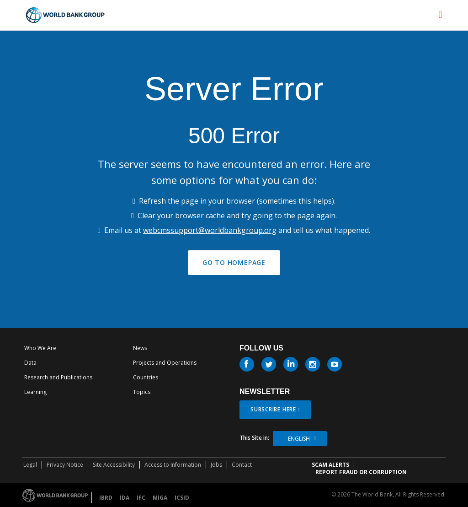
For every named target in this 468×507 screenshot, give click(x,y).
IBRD (105, 498)
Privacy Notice (65, 465)
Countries (145, 377)
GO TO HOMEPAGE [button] (234, 262)
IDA (124, 498)
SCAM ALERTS (330, 465)
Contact (242, 465)
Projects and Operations (165, 363)
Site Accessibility (114, 465)
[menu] (440, 14)
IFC (141, 498)
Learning (35, 392)
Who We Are (40, 348)
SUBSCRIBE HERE (273, 409)
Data (30, 363)
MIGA (160, 498)
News (140, 348)
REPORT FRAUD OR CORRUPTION (361, 472)
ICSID (182, 498)
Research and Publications (58, 377)
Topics (141, 392)
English (299, 438)
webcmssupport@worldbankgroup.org (210, 230)
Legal (30, 465)
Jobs (216, 465)
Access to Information (172, 465)
